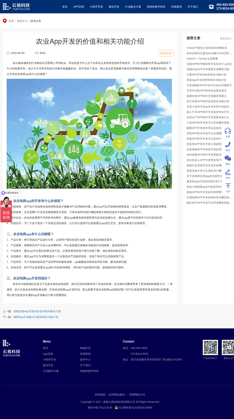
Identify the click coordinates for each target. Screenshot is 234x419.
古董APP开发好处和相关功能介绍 (207, 74)
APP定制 (78, 6)
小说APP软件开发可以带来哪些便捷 (208, 122)
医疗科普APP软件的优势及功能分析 (208, 101)
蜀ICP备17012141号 (100, 407)
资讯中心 (22, 21)
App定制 (48, 353)
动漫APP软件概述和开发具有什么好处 (209, 63)
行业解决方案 (133, 6)
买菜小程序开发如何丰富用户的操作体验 (210, 106)
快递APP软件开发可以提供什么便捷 (208, 138)
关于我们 (193, 6)
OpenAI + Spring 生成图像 (202, 58)
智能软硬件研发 (156, 6)
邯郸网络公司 (137, 394)
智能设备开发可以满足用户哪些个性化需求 (210, 170)
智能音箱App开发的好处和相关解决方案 (37, 311)
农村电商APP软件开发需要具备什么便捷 (210, 154)
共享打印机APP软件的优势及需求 (207, 90)
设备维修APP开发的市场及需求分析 (208, 149)
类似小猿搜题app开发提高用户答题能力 (210, 186)
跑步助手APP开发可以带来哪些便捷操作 (210, 202)
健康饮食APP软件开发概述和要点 (207, 95)
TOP (228, 187)
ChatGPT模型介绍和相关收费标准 (207, 47)
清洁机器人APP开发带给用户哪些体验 (209, 160)
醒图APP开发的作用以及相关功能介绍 (209, 127)
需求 (228, 173)
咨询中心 (85, 359)
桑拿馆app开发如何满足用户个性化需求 (210, 181)
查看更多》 (226, 38)
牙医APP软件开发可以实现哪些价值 (208, 133)
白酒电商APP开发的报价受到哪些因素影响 (210, 197)
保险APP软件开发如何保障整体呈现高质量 (210, 192)
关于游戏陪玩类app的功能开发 (205, 176)
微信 (228, 159)
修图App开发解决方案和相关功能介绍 (36, 316)
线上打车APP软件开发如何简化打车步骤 (210, 111)
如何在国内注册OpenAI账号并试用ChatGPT (210, 53)
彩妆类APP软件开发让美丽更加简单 (208, 144)
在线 (228, 132)
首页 (65, 6)
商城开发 (85, 348)
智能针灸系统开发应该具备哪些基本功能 (210, 165)
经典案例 (176, 6)
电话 (228, 146)
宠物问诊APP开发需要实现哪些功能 (208, 69)
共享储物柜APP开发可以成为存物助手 (209, 85)
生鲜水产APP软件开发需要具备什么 (208, 117)
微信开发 (114, 6)
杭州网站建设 (117, 394)
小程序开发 (96, 6)
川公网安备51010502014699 (135, 407)
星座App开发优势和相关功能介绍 (206, 79)
